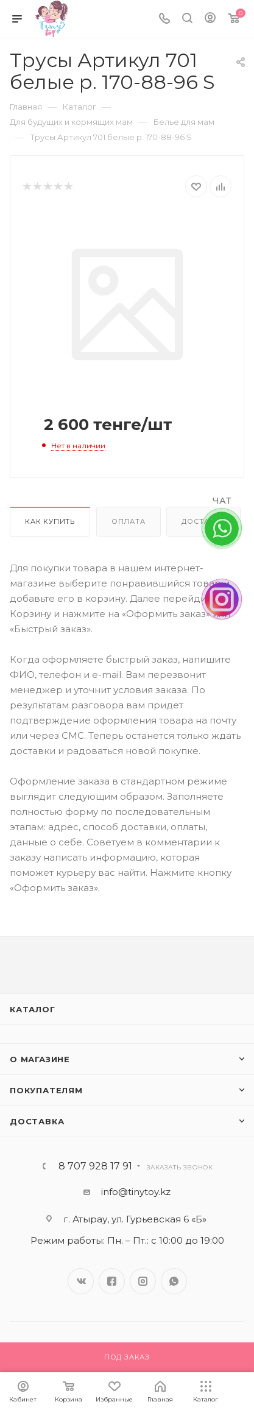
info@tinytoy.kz (136, 1191)
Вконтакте (81, 1281)
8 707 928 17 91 (95, 1166)
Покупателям (46, 1090)
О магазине (40, 1059)
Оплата (128, 521)
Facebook (112, 1281)
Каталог (32, 1009)
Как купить (50, 521)
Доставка (37, 1121)
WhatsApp (174, 1281)
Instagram (143, 1281)
